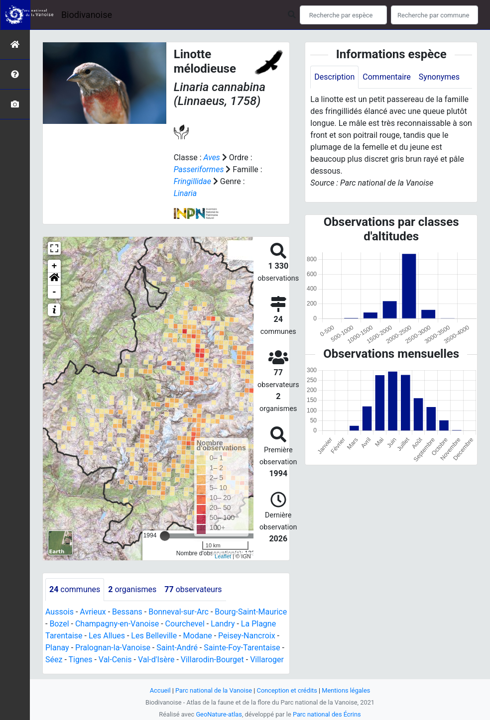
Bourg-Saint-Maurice (251, 612)
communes (74, 589)
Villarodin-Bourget (212, 659)
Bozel (59, 623)
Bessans (127, 612)
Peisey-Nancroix (246, 635)
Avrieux (93, 612)
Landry (223, 623)
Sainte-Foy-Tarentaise (242, 647)
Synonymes (439, 77)
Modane (197, 635)
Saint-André (177, 647)
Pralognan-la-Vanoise (112, 647)
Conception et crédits (287, 690)
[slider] (165, 536)
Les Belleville (154, 635)
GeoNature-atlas (219, 714)
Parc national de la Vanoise (213, 690)
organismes (132, 589)
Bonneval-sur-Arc (178, 612)
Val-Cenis (115, 659)
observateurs (193, 589)
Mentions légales (346, 690)
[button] (54, 279)
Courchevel (185, 623)
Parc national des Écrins (327, 714)
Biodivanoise (86, 14)
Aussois (59, 612)
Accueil (160, 690)
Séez (53, 659)
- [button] (54, 292)
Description (334, 77)
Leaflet (223, 556)
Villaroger (267, 659)
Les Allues (107, 635)
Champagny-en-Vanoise (117, 623)
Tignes (80, 659)
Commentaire (387, 77)
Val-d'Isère (156, 659)
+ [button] (54, 266)
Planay (57, 647)
